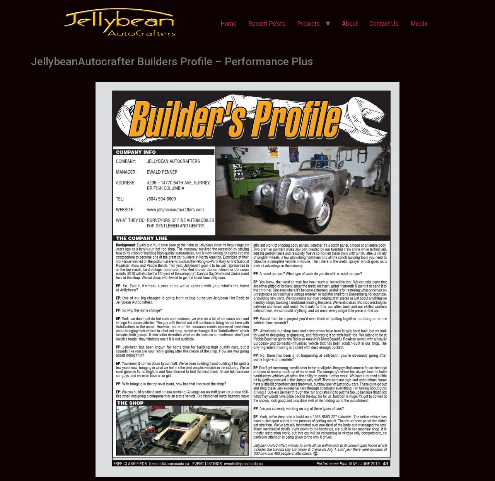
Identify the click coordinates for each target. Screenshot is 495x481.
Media (418, 23)
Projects (308, 23)
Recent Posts (266, 23)
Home (228, 23)
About (350, 23)
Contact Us (384, 23)
